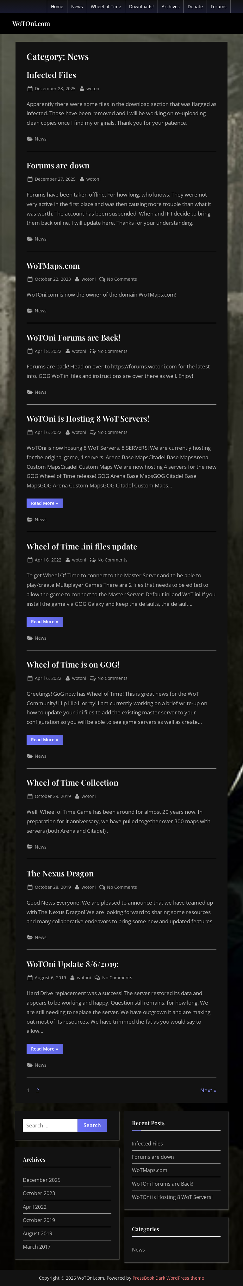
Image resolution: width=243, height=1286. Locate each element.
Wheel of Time (106, 6)
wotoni (93, 88)
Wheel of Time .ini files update (82, 546)
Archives (171, 6)
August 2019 (37, 1233)
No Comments (122, 279)
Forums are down (58, 165)
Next (206, 1090)
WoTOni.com (31, 23)
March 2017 (37, 1246)
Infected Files (51, 74)
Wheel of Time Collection (72, 782)
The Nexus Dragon (60, 873)
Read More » (47, 504)
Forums (219, 6)
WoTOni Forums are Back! (74, 337)
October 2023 (39, 1193)
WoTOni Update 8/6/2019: (73, 963)
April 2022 (35, 1206)
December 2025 (41, 1179)
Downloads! (141, 6)
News (77, 6)
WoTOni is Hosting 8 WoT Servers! (88, 418)
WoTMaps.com (53, 265)
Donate (195, 6)
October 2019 (39, 1220)
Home (57, 6)
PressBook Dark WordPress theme (168, 1278)
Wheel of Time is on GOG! (73, 664)
